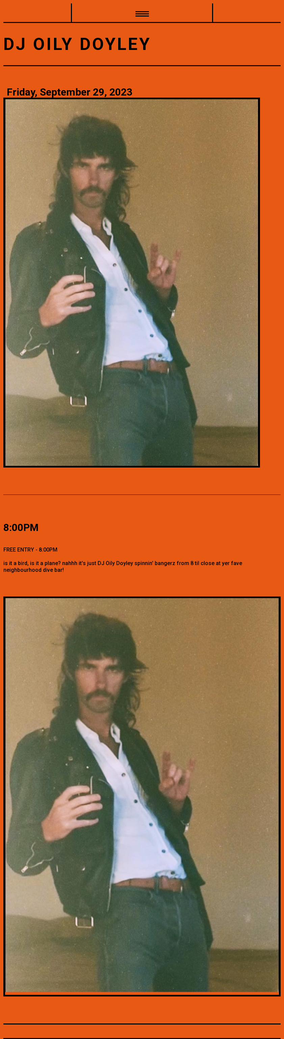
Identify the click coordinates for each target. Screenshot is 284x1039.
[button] (142, 13)
